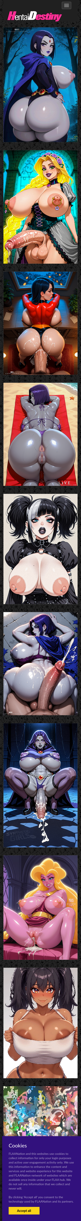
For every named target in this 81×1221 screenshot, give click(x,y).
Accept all (24, 1211)
